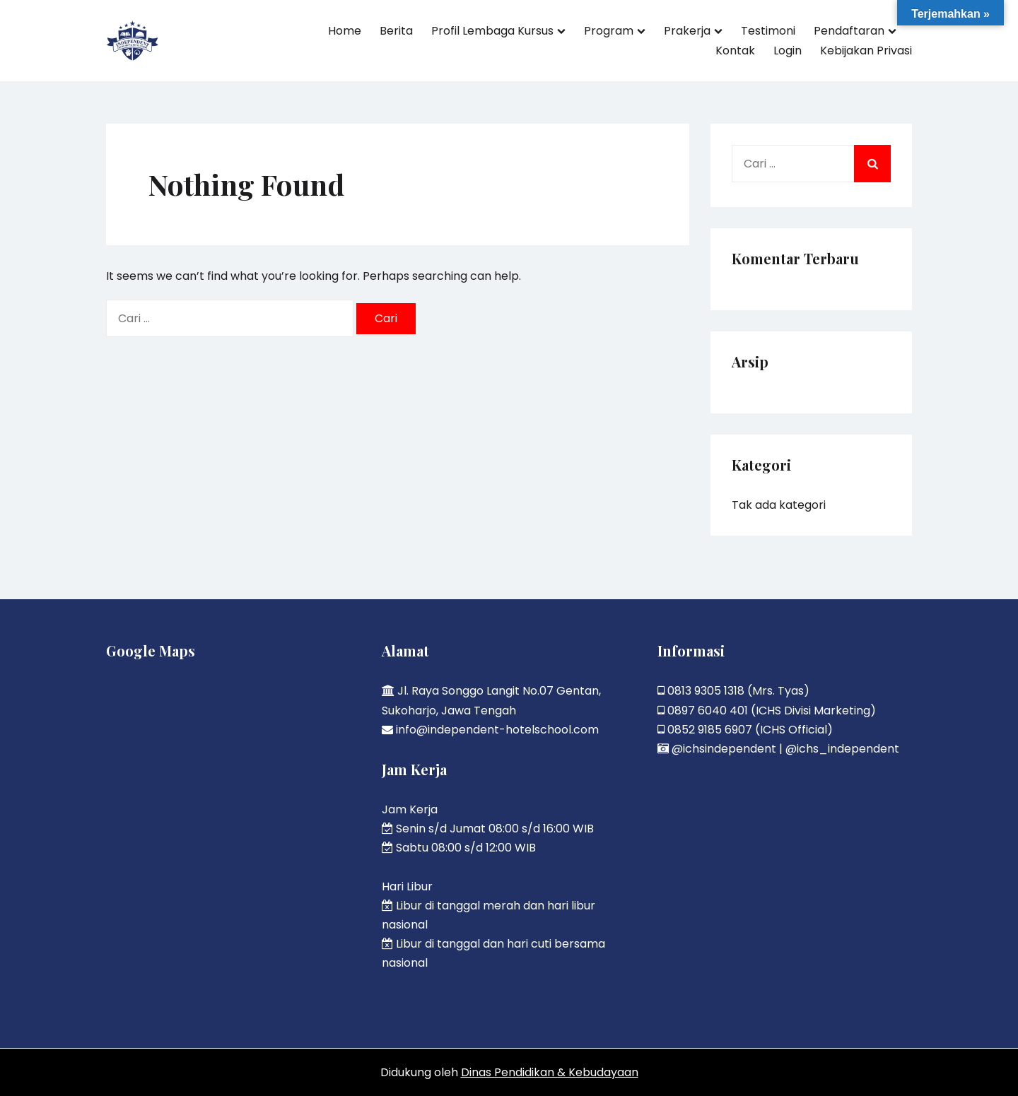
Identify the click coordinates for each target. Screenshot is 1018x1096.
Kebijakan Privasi (866, 50)
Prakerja (687, 31)
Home (344, 31)
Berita (396, 31)
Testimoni (768, 31)
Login (787, 50)
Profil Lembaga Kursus (492, 31)
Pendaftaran (849, 31)
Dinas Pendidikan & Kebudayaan (549, 1072)
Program (608, 31)
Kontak (735, 50)
